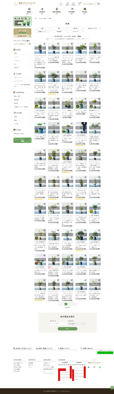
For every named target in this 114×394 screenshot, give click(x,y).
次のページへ (85, 39)
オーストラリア (18, 81)
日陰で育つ (75, 28)
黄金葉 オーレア (42, 31)
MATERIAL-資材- (17, 367)
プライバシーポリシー (49, 373)
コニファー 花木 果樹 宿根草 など (22, 85)
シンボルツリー (75, 31)
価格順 (74, 36)
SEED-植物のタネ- (18, 363)
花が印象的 (59, 31)
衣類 (15, 117)
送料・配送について (44, 348)
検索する (67, 328)
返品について (64, 348)
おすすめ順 (67, 36)
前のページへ (50, 39)
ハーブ (16, 57)
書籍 (15, 120)
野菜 (15, 53)
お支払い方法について (22, 348)
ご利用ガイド (46, 363)
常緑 (59, 28)
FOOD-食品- (16, 371)
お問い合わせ (86, 348)
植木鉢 (16, 103)
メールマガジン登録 (48, 367)
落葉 (42, 28)
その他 (16, 124)
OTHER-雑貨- (16, 369)
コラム (30, 367)
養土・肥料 (17, 96)
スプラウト (17, 60)
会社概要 (30, 363)
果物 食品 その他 (18, 133)
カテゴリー (71, 321)
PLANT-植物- (16, 365)
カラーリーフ (18, 77)
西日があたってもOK (92, 28)
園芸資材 (16, 100)
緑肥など (16, 68)
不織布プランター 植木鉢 (21, 107)
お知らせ (30, 365)
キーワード (53, 321)
